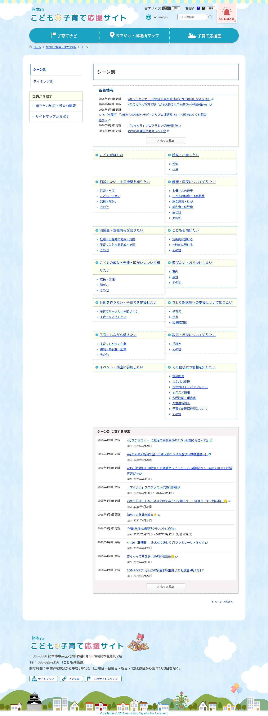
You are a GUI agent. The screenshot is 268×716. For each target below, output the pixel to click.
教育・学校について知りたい (194, 334)
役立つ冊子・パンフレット (190, 387)
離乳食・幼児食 (182, 207)
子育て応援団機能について (189, 409)
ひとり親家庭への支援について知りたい (202, 302)
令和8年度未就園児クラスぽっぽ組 (150, 529)
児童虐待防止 (181, 403)
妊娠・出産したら (185, 155)
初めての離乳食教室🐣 (142, 515)
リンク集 (73, 679)
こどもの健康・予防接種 (188, 196)
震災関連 (178, 376)
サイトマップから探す (52, 116)
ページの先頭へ (223, 601)
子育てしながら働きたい (118, 334)
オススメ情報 (181, 392)
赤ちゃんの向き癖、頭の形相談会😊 (151, 556)
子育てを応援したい (113, 317)
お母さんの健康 (182, 191)
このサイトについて (106, 679)
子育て (176, 311)
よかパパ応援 (181, 382)
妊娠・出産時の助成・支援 (117, 239)
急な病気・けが (182, 201)
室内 (175, 272)
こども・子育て (110, 196)
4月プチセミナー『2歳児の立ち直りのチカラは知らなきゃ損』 (169, 99)
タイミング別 (43, 81)
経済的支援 (179, 322)
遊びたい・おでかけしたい (192, 262)
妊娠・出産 (107, 191)
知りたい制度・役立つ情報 (61, 47)
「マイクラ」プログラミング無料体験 (153, 126)
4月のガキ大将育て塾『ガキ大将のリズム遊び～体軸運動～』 (168, 104)
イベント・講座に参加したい (121, 367)
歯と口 (176, 212)
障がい (104, 285)
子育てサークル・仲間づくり (119, 311)
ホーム (37, 47)
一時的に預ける (182, 245)
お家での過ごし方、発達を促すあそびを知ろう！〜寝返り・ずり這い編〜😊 (177, 501)
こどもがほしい (111, 155)
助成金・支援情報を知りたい (121, 230)
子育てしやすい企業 (113, 344)
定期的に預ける (182, 239)
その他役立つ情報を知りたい (194, 367)
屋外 (175, 277)
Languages (160, 17)
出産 (175, 169)
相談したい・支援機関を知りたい (125, 181)
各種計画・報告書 (184, 398)
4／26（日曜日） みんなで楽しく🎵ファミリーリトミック (166, 543)
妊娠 (175, 164)
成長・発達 (107, 279)
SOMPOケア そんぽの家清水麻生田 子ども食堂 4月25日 (164, 570)
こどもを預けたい (185, 230)
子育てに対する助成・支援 (117, 245)
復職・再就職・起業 (113, 349)
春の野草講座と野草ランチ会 (147, 131)
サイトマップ (46, 679)
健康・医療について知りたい (194, 181)
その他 (104, 207)
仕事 (175, 317)
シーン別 (39, 69)
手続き (176, 344)
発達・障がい (108, 201)
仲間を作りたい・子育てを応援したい (128, 302)
